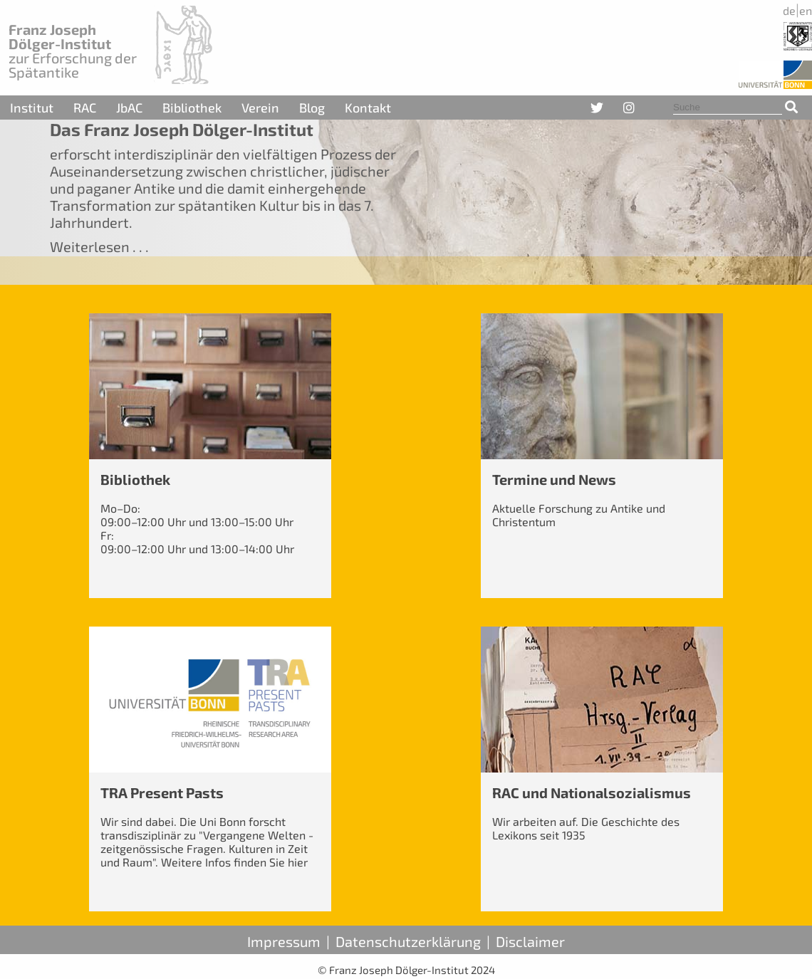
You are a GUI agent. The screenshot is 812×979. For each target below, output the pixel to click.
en (805, 10)
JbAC (129, 107)
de (789, 10)
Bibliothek (192, 107)
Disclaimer (530, 941)
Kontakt (368, 107)
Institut (31, 107)
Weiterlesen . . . (99, 246)
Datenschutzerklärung (408, 941)
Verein (260, 107)
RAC (84, 107)
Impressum (284, 941)
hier (298, 862)
